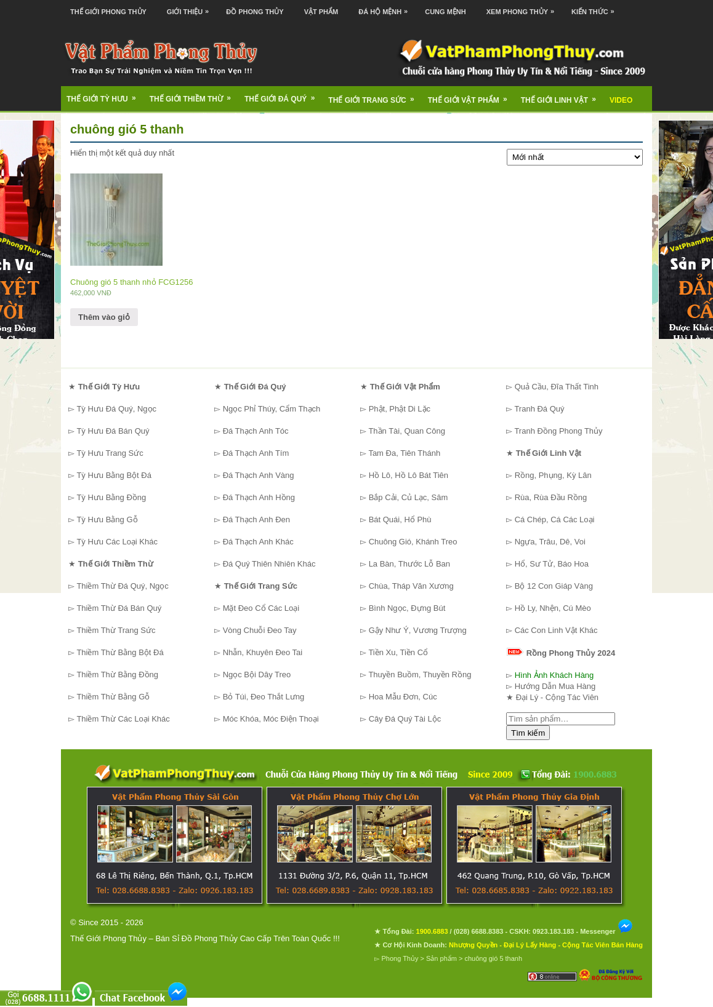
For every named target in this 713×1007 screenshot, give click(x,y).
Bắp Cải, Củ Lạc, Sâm (408, 497)
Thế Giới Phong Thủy (108, 11)
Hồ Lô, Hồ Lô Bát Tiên (408, 475)
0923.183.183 (553, 931)
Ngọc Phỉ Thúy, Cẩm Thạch (272, 408)
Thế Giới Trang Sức (375, 96)
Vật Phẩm (321, 11)
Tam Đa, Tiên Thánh (404, 453)
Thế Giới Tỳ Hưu (105, 94)
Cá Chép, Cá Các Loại (555, 519)
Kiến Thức (596, 7)
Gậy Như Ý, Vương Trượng (418, 630)
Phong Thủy (399, 958)
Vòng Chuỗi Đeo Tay (260, 630)
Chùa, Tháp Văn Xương (411, 586)
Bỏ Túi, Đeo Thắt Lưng (264, 696)
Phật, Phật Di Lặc (399, 408)
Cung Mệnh (445, 11)
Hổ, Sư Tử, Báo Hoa (552, 563)
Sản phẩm (441, 958)
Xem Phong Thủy (523, 7)
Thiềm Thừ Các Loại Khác (122, 718)
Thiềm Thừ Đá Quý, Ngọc (122, 586)
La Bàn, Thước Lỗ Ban (409, 563)
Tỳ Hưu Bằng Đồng (111, 497)
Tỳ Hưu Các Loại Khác (117, 541)
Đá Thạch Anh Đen (256, 519)
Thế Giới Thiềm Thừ (194, 94)
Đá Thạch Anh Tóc (256, 431)
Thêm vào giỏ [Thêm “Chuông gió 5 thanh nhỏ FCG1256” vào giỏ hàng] (104, 317)
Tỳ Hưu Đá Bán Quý (112, 431)
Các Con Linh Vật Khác (556, 630)
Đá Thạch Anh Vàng (258, 475)
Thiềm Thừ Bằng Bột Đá (119, 652)
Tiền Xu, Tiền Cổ (398, 652)
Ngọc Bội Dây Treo (257, 674)
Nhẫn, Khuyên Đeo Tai (263, 652)
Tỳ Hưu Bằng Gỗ (106, 519)
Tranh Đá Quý (539, 408)
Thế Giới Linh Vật (562, 96)
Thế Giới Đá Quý (283, 94)
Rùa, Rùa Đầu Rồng (551, 497)
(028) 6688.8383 (479, 931)
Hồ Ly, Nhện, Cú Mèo (553, 608)
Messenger (606, 931)
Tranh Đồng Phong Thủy (558, 431)
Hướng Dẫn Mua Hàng (555, 686)
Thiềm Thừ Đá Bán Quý (118, 608)
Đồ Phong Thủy (254, 11)
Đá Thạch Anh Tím (256, 453)
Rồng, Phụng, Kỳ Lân (553, 475)
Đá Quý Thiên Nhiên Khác (269, 563)
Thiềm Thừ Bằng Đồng (117, 674)
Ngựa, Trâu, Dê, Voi (550, 541)
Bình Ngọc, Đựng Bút (407, 608)
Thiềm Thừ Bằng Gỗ (113, 696)
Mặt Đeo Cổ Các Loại (261, 608)
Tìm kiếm (528, 733)
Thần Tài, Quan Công (406, 431)
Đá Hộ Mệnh (386, 7)
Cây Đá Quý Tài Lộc (405, 718)
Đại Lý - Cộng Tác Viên (557, 697)
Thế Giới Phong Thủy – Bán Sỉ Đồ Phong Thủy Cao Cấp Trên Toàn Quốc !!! (205, 938)
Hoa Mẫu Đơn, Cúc (403, 696)
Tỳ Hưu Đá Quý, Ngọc (116, 408)
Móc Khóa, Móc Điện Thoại (271, 718)
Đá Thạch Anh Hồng (259, 497)
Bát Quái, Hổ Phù (400, 519)
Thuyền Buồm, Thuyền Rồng (419, 674)
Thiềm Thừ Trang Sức (115, 630)
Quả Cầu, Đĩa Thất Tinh (556, 386)
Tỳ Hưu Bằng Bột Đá (113, 475)
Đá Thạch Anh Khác (258, 541)
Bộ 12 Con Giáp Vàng (554, 586)
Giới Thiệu (191, 7)
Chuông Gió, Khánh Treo (413, 541)
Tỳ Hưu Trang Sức (109, 453)
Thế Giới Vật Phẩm (471, 96)
